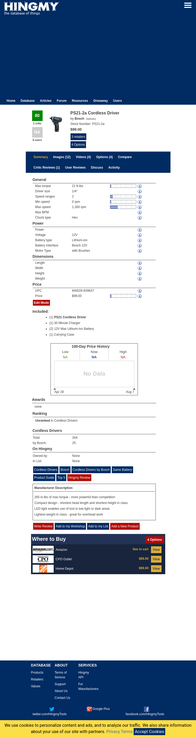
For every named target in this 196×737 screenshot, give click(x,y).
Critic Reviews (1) (47, 167)
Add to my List (98, 526)
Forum (62, 101)
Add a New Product (124, 526)
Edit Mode (41, 303)
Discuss (97, 167)
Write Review (43, 526)
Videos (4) (83, 157)
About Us (61, 691)
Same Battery (122, 470)
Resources (80, 101)
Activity (114, 167)
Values (36, 686)
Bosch (65, 470)
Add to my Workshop (70, 526)
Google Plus (98, 709)
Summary (41, 157)
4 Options (78, 145)
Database (27, 101)
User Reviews (75, 167)
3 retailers (79, 137)
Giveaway (100, 101)
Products (37, 672)
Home (11, 101)
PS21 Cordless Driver (70, 317)
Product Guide (44, 477)
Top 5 (61, 477)
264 (75, 438)
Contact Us (62, 698)
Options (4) (104, 157)
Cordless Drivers (66, 420)
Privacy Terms (119, 731)
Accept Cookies (149, 731)
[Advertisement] (98, 55)
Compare (125, 157)
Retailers (37, 679)
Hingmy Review (79, 477)
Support (60, 684)
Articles (46, 101)
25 (74, 443)
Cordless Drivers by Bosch (91, 470)
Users (117, 101)
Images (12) (62, 157)
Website (91, 119)
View (156, 550)
